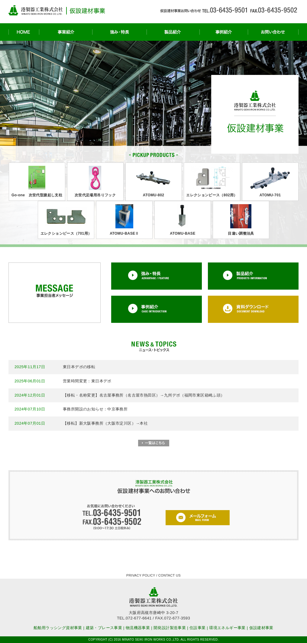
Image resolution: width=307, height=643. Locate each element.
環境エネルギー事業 (227, 627)
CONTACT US (169, 575)
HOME (23, 32)
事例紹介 (223, 32)
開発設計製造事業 (170, 627)
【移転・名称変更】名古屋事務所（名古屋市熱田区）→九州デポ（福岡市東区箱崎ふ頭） (144, 395)
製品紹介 (173, 32)
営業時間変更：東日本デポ (87, 381)
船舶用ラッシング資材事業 (58, 627)
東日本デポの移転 (79, 367)
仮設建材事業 (261, 627)
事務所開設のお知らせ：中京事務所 (95, 409)
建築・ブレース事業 (104, 627)
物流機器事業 (138, 627)
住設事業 (197, 627)
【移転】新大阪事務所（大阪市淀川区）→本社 (105, 423)
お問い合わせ (273, 32)
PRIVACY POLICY (140, 575)
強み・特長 (119, 32)
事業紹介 (65, 32)
